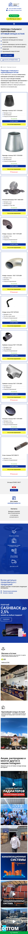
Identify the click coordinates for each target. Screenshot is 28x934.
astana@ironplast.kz (14, 503)
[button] (14, 23)
